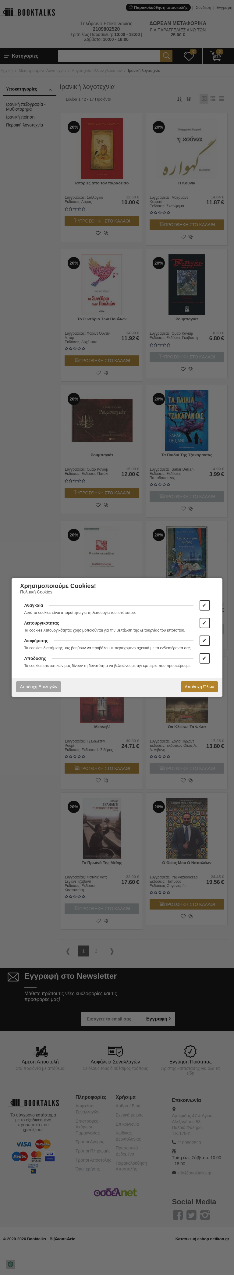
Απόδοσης (35, 658)
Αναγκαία (33, 605)
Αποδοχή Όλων (199, 686)
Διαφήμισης (36, 640)
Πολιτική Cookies (36, 591)
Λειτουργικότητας (41, 623)
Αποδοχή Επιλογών (38, 686)
